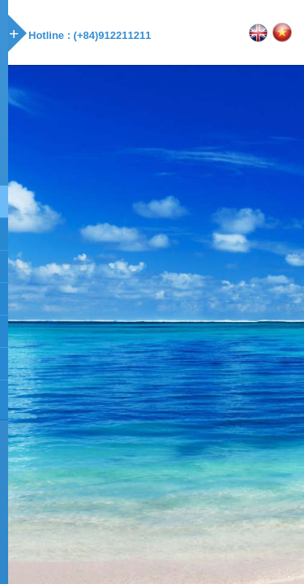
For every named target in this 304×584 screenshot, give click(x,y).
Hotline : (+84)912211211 (89, 35)
